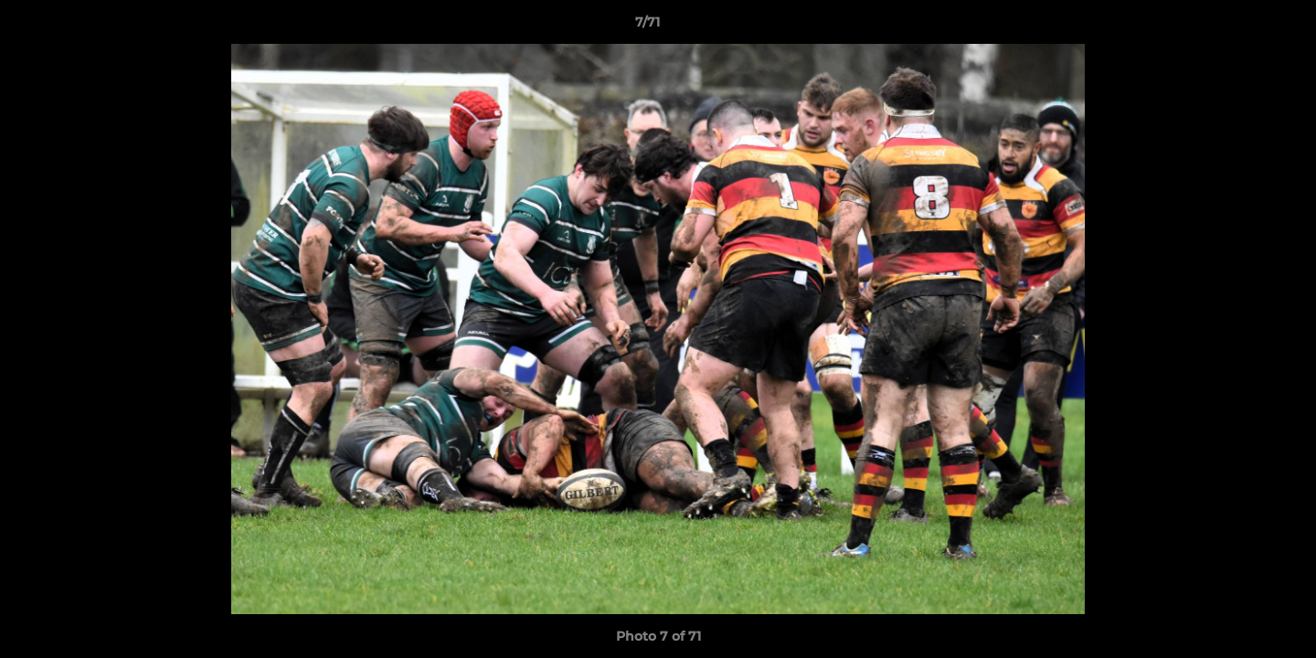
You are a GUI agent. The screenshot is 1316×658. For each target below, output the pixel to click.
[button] (1239, 26)
